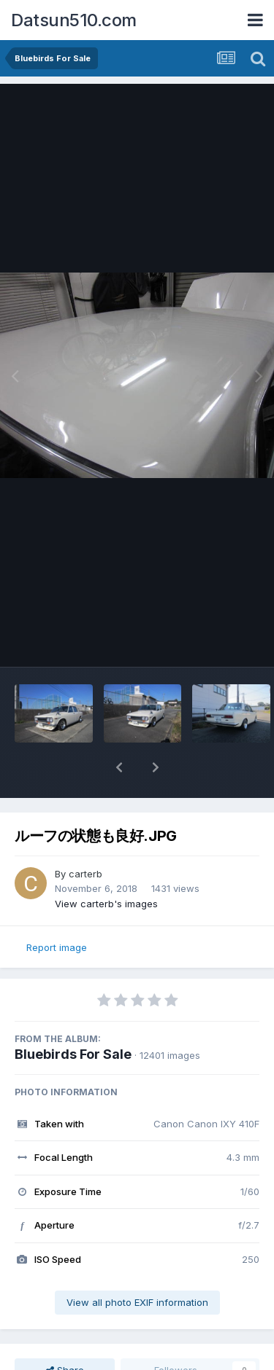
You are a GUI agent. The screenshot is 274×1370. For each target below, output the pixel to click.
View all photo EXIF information (137, 1302)
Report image (56, 947)
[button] (119, 767)
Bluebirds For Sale (73, 1054)
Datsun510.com (74, 20)
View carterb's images (106, 903)
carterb (85, 874)
